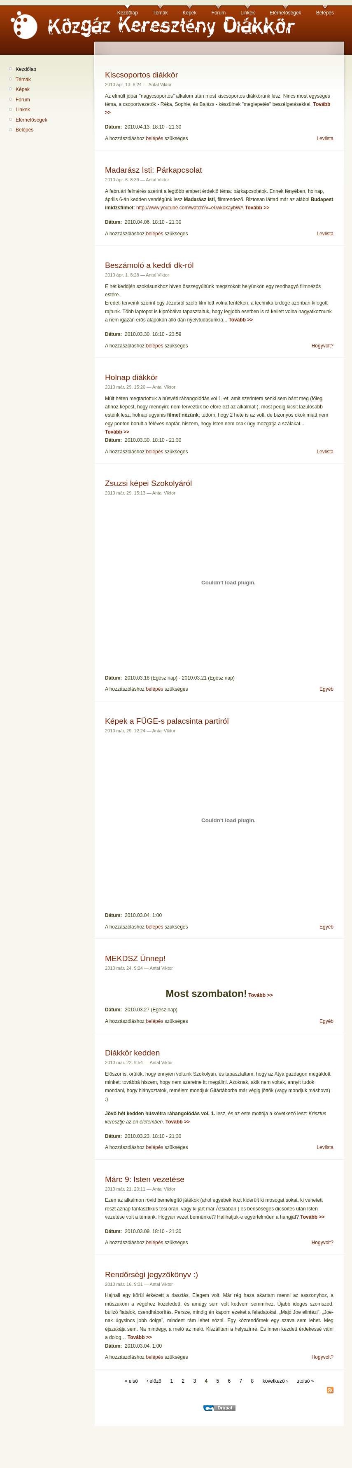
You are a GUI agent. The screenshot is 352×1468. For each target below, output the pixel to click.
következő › (275, 1381)
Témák (160, 13)
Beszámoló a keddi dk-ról (149, 265)
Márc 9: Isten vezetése (144, 1179)
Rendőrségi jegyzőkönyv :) (151, 1274)
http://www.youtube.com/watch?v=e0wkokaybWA (190, 208)
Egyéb (326, 689)
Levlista (325, 138)
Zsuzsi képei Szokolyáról (148, 483)
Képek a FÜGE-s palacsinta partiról (167, 721)
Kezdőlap (127, 13)
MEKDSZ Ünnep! (135, 958)
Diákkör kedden (132, 1052)
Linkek (247, 13)
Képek (190, 13)
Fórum (219, 13)
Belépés (325, 13)
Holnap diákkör (131, 377)
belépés (154, 138)
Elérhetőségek (285, 13)
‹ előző (154, 1381)
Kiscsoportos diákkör (141, 74)
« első (131, 1381)
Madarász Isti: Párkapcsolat (153, 170)
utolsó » (305, 1381)
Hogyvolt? (322, 346)
